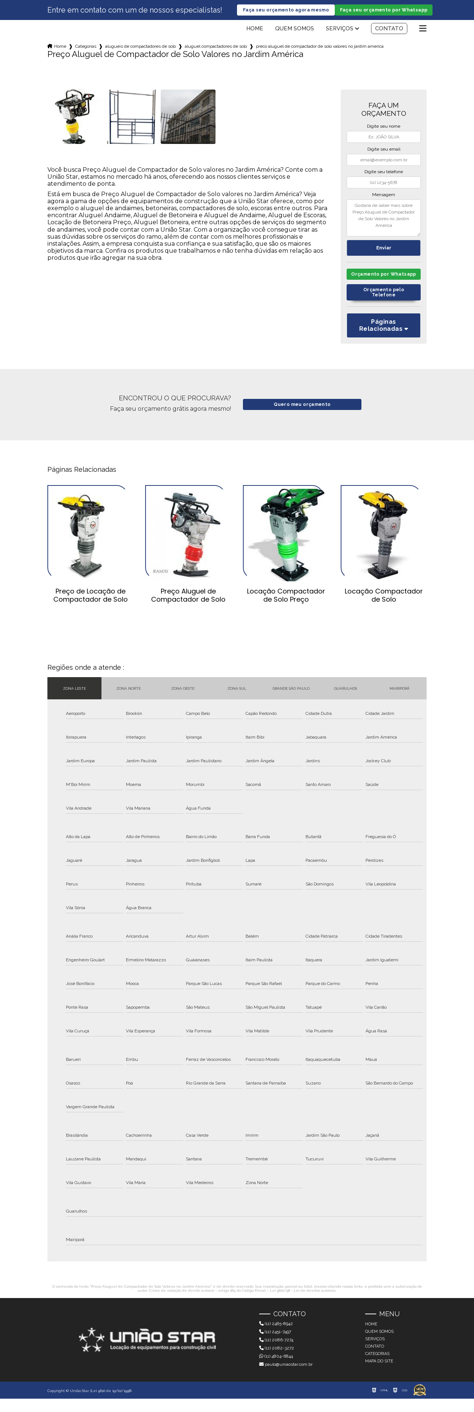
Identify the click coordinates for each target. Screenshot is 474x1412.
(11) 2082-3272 (276, 1361)
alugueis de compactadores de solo (140, 52)
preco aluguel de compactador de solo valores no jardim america (320, 52)
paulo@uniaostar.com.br (286, 1377)
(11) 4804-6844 (276, 1369)
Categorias (85, 52)
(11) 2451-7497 (275, 1345)
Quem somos (294, 34)
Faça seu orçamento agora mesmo (286, 13)
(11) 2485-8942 (276, 1336)
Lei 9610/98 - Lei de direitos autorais (303, 1304)
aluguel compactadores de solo (216, 52)
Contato (389, 34)
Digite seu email (383, 155)
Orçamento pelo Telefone (383, 305)
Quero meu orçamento (302, 418)
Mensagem (383, 200)
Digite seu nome (383, 132)
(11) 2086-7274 (276, 1353)
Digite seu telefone (383, 177)
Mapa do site (379, 1374)
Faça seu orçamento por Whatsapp (383, 13)
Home (254, 34)
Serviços (339, 34)
